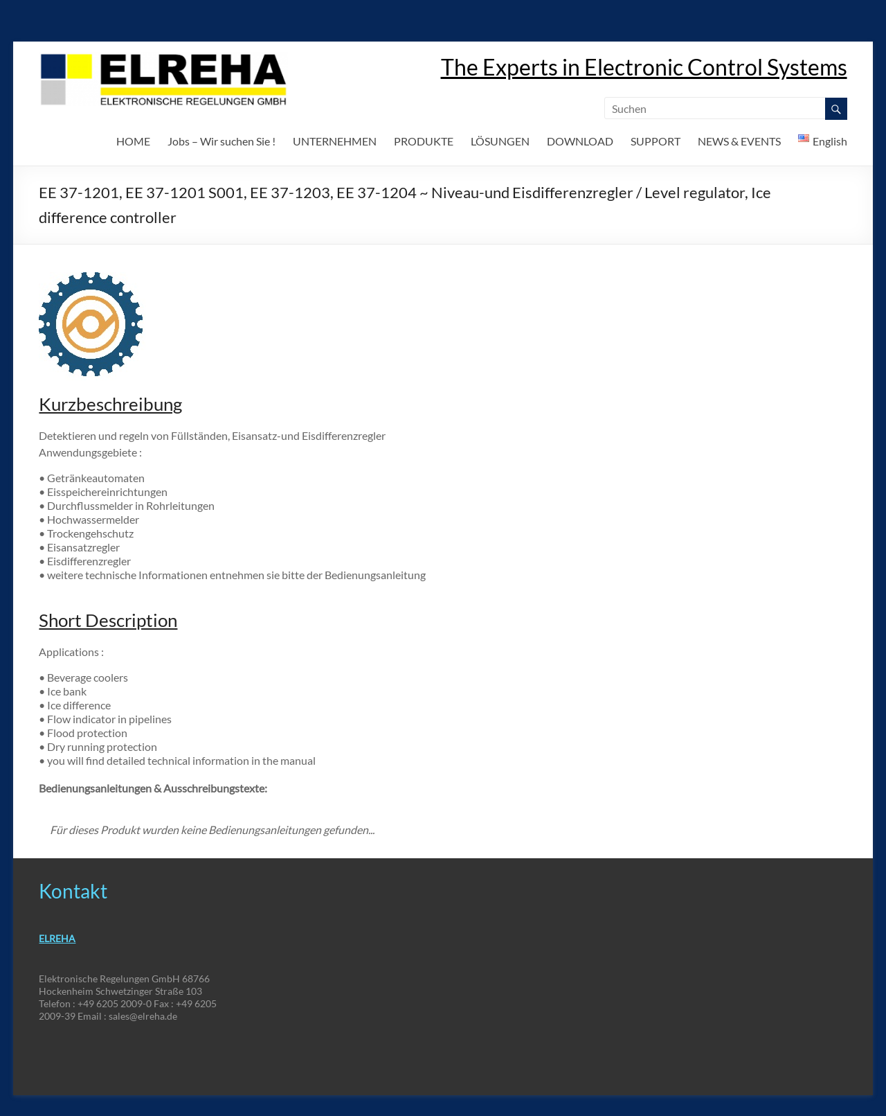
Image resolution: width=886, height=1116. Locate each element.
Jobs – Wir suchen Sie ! (221, 141)
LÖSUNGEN (500, 141)
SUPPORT (655, 141)
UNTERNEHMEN (335, 141)
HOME (133, 141)
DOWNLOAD (580, 141)
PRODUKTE (423, 141)
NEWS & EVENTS (739, 141)
